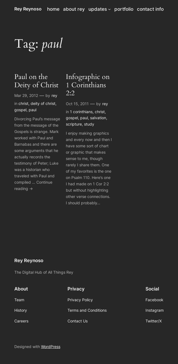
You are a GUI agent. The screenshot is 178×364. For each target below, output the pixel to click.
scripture (74, 124)
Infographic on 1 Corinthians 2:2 (88, 85)
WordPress (50, 346)
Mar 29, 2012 (26, 95)
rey (54, 95)
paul (32, 109)
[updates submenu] (109, 9)
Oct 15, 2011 (77, 103)
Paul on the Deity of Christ (36, 81)
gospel (20, 109)
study (89, 124)
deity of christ (43, 103)
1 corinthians (81, 111)
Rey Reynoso (28, 9)
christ (23, 103)
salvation (98, 117)
